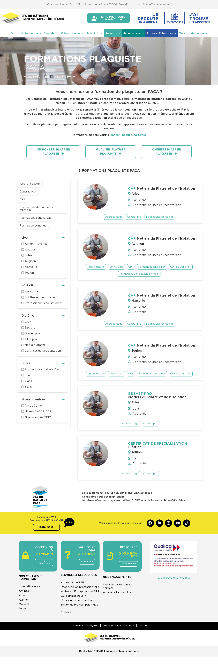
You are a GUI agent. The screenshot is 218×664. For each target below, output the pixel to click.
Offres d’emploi (72, 33)
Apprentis (113, 33)
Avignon (24, 602)
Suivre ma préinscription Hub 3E (77, 613)
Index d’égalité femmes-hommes (119, 587)
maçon (116, 135)
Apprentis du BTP (73, 583)
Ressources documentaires (79, 607)
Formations (51, 33)
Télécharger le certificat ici (174, 578)
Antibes (24, 593)
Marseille (25, 606)
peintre (127, 135)
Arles (22, 597)
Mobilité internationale (193, 33)
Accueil (29, 76)
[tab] (53, 151)
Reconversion (133, 33)
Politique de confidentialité (118, 633)
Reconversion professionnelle (71, 589)
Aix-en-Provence (30, 588)
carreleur (140, 135)
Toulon (23, 611)
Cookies (144, 633)
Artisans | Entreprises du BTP (78, 597)
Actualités (94, 33)
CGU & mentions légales (83, 633)
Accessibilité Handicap (118, 592)
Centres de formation (25, 33)
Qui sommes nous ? (74, 603)
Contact (66, 619)
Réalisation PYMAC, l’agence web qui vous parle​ (109, 658)
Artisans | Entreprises (161, 33)
